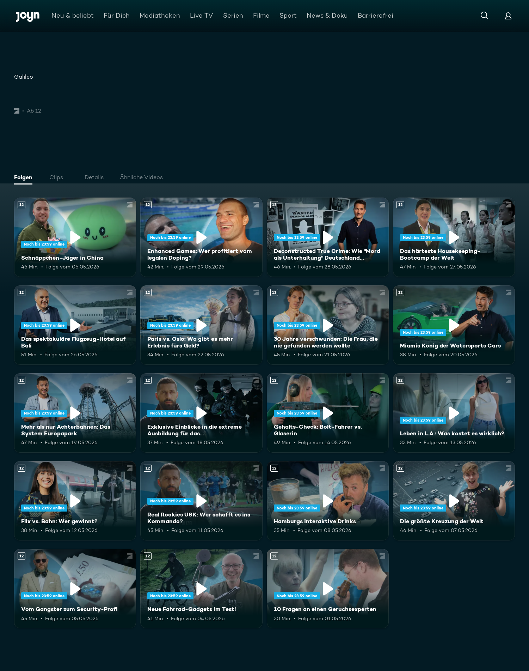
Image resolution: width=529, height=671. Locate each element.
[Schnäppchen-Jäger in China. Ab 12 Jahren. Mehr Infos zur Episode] (75, 237)
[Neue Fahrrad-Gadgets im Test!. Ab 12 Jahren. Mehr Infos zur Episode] (201, 588)
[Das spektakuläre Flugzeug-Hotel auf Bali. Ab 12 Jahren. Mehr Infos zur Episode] (75, 325)
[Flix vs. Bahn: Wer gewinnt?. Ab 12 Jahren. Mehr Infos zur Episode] (75, 500)
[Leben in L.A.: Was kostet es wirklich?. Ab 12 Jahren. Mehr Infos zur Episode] (454, 413)
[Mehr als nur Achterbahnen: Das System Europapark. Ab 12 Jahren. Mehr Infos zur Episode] (75, 413)
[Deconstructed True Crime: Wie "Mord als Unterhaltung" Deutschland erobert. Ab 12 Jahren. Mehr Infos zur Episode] (328, 237)
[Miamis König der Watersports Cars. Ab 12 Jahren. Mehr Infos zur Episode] (454, 325)
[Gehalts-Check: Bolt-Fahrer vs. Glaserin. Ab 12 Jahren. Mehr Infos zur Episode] (328, 413)
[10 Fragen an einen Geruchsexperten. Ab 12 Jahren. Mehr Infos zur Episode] (328, 588)
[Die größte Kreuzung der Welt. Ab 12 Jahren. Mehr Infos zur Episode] (454, 500)
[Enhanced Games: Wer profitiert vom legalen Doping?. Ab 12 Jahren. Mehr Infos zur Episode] (201, 237)
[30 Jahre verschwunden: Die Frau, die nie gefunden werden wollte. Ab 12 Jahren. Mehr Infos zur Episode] (328, 325)
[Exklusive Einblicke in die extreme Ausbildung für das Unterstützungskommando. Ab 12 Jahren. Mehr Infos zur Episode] (201, 413)
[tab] (25, 178)
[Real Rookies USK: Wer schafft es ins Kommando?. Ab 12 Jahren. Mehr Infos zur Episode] (201, 500)
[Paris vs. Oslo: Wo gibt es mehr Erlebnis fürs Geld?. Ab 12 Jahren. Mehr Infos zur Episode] (201, 325)
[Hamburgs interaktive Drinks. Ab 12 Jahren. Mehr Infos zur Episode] (328, 500)
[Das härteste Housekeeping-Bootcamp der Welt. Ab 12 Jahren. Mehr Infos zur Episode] (454, 237)
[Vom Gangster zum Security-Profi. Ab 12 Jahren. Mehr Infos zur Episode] (75, 588)
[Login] (508, 16)
